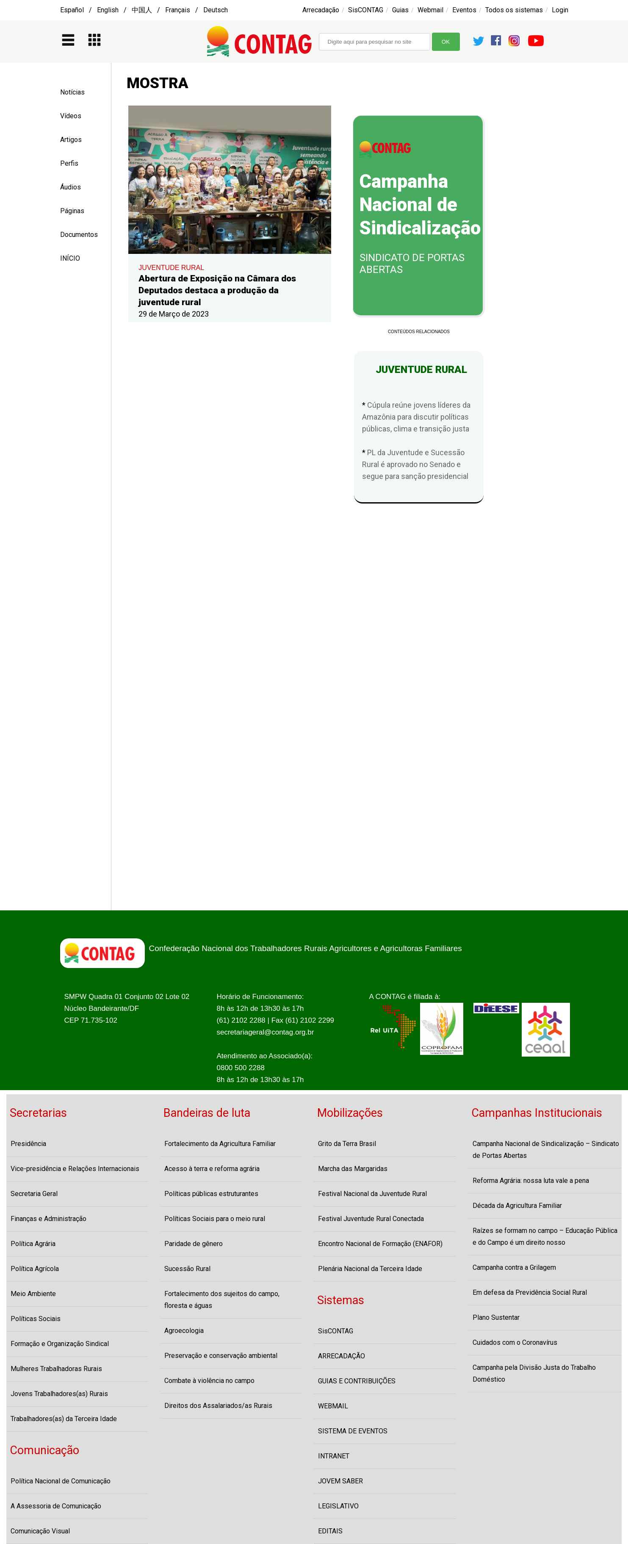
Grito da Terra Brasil (347, 1144)
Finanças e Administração (48, 1219)
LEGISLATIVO (338, 1506)
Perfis (69, 163)
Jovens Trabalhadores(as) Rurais (59, 1394)
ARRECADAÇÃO (341, 1356)
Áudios (70, 187)
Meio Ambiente (33, 1294)
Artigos (71, 140)
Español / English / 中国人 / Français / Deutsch (144, 10)
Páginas (72, 211)
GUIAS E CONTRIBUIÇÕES (357, 1381)
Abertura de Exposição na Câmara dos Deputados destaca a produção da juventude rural (217, 290)
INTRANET (333, 1456)
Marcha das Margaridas (352, 1169)
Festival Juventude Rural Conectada (371, 1219)
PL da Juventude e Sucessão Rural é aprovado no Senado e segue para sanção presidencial (415, 464)
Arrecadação (320, 10)
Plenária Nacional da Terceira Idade (370, 1269)
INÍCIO (70, 258)
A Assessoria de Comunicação (56, 1506)
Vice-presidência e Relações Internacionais (75, 1169)
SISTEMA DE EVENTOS (352, 1431)
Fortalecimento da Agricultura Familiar (220, 1144)
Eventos (464, 10)
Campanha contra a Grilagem (514, 1267)
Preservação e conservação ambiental (220, 1356)
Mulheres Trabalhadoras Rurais (56, 1369)
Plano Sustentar (496, 1317)
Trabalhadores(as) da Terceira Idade (64, 1419)
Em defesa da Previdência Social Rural (530, 1292)
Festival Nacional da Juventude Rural (372, 1194)
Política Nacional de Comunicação (61, 1481)
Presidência (28, 1144)
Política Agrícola (35, 1269)
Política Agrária (33, 1244)
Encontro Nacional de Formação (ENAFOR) (380, 1244)
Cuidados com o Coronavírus (515, 1342)
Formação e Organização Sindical (60, 1344)
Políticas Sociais (36, 1319)
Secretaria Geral (34, 1194)
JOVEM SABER (340, 1481)
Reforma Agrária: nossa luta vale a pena (531, 1181)
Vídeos (70, 116)
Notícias (72, 92)
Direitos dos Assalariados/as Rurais (218, 1406)
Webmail (430, 10)
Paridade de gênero (193, 1244)
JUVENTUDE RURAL (171, 267)
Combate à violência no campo (209, 1381)
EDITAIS (330, 1531)
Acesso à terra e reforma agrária (212, 1169)
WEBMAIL (333, 1406)
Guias (400, 10)
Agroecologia (184, 1331)
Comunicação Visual (40, 1531)
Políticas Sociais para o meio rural (214, 1219)
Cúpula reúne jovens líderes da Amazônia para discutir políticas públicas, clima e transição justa (416, 417)
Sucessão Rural (187, 1269)
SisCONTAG (365, 10)
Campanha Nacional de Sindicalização (420, 204)
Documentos (79, 235)
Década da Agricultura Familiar (517, 1206)
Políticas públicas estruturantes (211, 1194)
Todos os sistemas (514, 10)
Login (560, 10)
